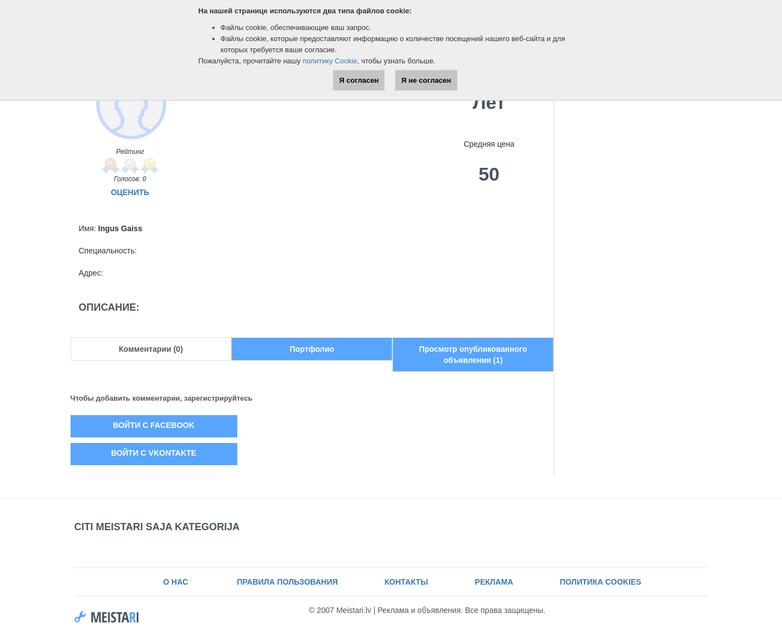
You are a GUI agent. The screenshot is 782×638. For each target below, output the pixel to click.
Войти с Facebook (154, 425)
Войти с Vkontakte (153, 452)
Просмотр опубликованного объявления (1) (473, 355)
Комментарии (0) (151, 349)
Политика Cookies (600, 581)
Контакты (406, 581)
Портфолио (312, 349)
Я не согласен (426, 80)
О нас (175, 581)
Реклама (494, 581)
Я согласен (358, 80)
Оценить (130, 192)
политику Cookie (329, 61)
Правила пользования (286, 581)
